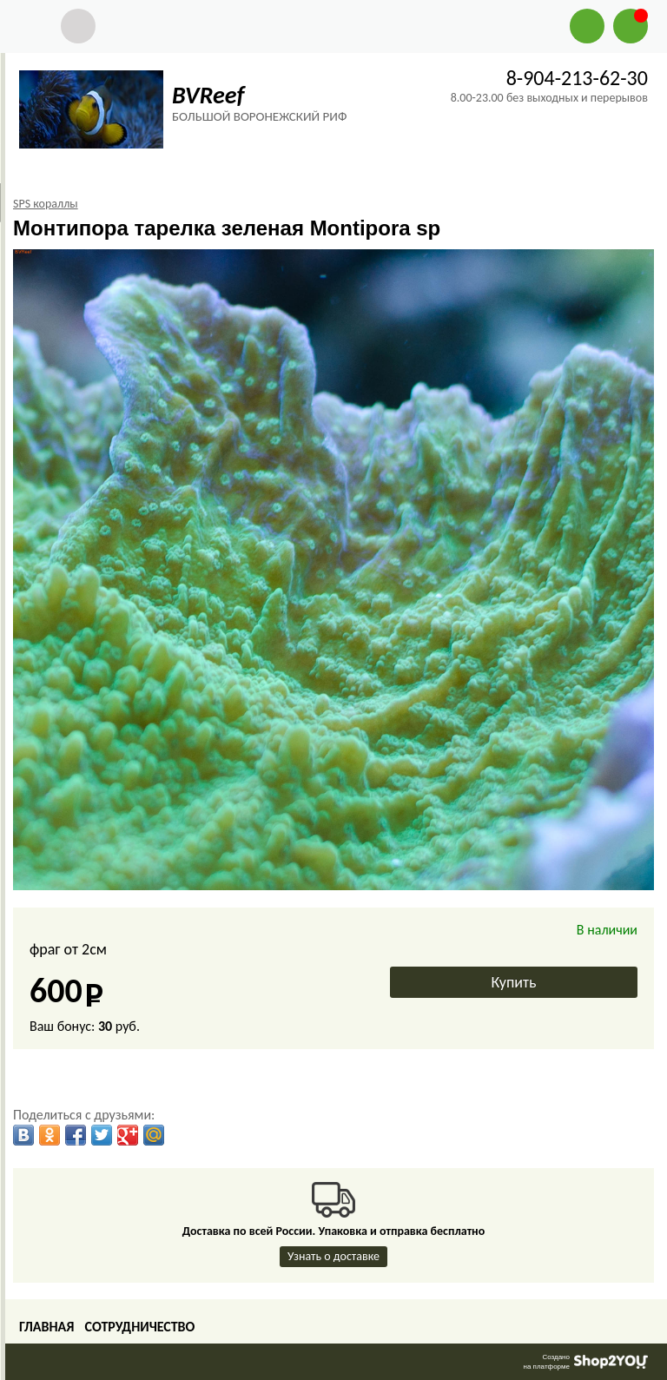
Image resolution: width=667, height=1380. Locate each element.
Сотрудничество (139, 1326)
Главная (46, 1326)
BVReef (208, 95)
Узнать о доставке (333, 1256)
